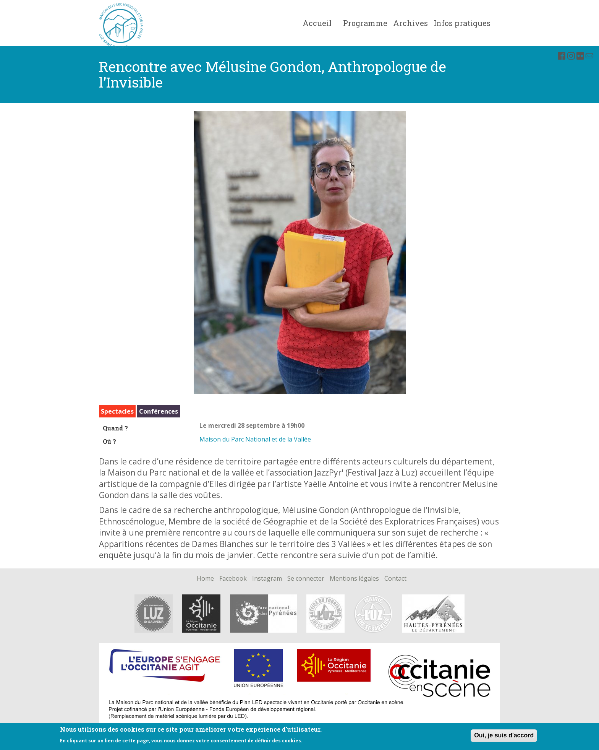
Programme (365, 23)
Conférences (158, 411)
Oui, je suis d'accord (504, 735)
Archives (410, 23)
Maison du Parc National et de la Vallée (255, 439)
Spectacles (117, 411)
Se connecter (305, 578)
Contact (395, 578)
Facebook (233, 578)
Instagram (267, 578)
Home (205, 578)
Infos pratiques (462, 23)
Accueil (317, 23)
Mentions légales (354, 578)
